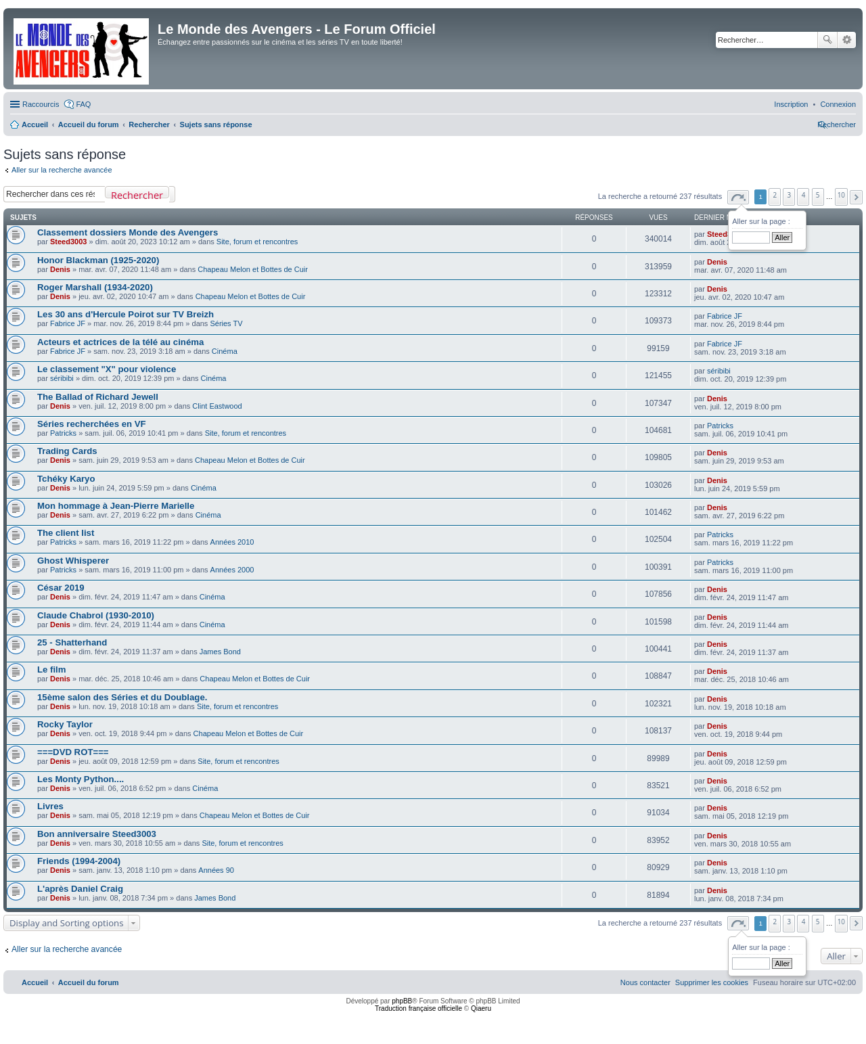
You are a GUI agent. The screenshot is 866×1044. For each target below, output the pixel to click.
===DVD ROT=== (73, 752)
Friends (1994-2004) (78, 861)
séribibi (62, 378)
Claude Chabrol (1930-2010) (95, 615)
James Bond (220, 652)
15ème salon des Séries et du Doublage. (122, 697)
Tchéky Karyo (66, 479)
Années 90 (216, 870)
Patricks (63, 433)
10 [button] (841, 195)
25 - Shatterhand (72, 642)
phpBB (402, 1001)
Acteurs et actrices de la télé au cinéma (120, 342)
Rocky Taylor (65, 724)
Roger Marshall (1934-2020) (95, 287)
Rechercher (827, 40)
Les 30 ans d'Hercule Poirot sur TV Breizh (125, 314)
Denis (60, 269)
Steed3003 (68, 241)
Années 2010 (232, 542)
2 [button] (775, 195)
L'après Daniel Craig (80, 889)
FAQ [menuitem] (83, 104)
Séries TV (226, 323)
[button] (738, 197)
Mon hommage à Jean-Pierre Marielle (115, 506)
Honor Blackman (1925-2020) (98, 260)
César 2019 (61, 588)
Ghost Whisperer (73, 560)
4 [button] (804, 195)
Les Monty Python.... (80, 779)
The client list (65, 533)
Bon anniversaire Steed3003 (96, 834)
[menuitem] (838, 104)
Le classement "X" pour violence (106, 369)
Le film (51, 669)
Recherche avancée (847, 40)
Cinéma (224, 351)
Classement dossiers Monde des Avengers (127, 232)
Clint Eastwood (217, 406)
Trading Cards (67, 451)
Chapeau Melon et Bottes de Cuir (253, 269)
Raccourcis (40, 104)
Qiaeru (481, 1008)
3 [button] (790, 195)
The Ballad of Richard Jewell (97, 397)
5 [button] (818, 195)
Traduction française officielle (418, 1008)
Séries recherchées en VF (91, 424)
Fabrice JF (67, 323)
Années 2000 (232, 570)
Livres (50, 806)
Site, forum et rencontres (257, 241)
